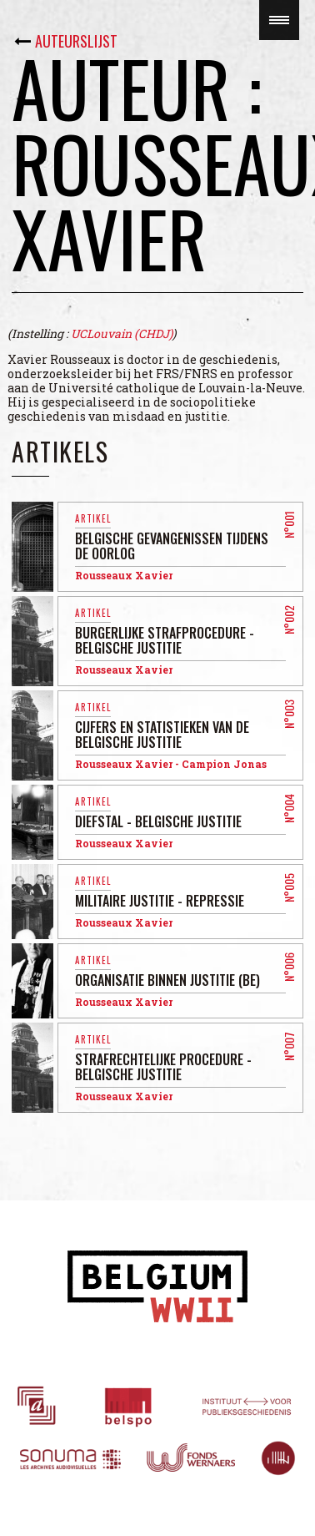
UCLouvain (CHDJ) (121, 333)
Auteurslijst (76, 41)
